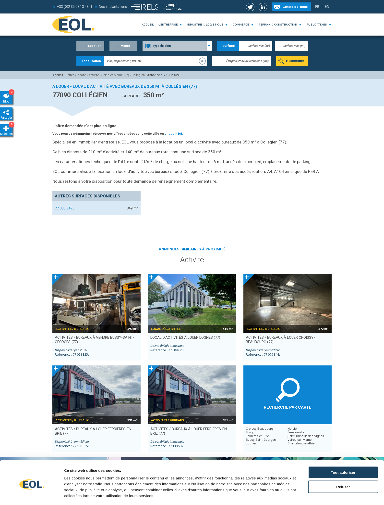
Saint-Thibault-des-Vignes (306, 436)
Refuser (343, 468)
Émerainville (296, 432)
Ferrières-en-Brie (257, 436)
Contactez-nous (295, 7)
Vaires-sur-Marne (300, 439)
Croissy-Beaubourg (259, 428)
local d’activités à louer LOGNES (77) (185, 337)
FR (317, 7)
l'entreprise (168, 24)
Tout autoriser (343, 454)
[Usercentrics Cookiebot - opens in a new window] (31, 495)
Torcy (249, 432)
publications (317, 24)
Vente (125, 46)
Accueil (148, 24)
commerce (241, 24)
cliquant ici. (174, 133)
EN (327, 7)
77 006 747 (64, 208)
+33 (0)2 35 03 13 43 (73, 7)
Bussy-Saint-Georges (261, 439)
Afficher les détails (269, 495)
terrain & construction (278, 24)
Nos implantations (113, 7)
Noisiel (292, 428)
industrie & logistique (205, 24)
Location (94, 46)
